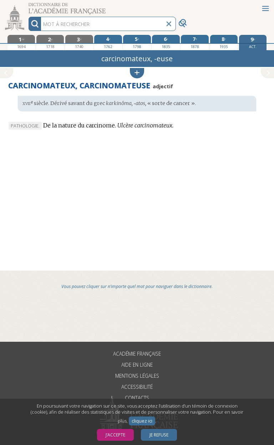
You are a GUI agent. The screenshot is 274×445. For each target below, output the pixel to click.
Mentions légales (137, 375)
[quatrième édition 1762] (108, 42)
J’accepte (115, 435)
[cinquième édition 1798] (137, 42)
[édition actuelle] (253, 42)
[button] (137, 73)
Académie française (137, 353)
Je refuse (158, 435)
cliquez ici (142, 421)
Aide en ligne (137, 364)
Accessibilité (137, 386)
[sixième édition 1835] (165, 42)
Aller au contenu (28, 6)
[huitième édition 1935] (224, 42)
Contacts (137, 397)
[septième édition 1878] (194, 42)
